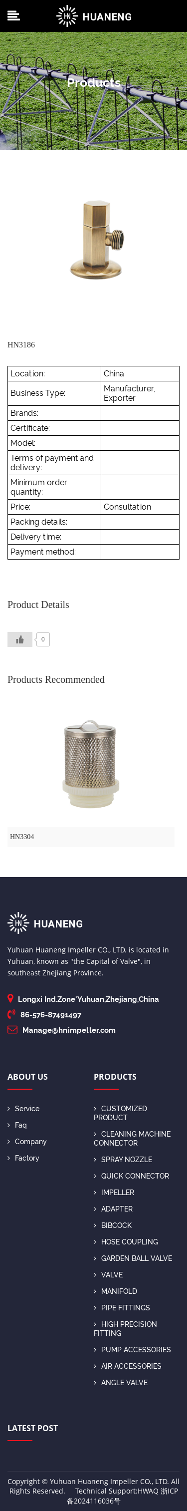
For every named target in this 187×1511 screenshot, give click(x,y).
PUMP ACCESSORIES (132, 1350)
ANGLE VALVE (121, 1383)
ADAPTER (113, 1209)
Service (23, 1109)
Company (27, 1142)
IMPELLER (114, 1193)
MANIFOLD (115, 1291)
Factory (23, 1158)
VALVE (108, 1275)
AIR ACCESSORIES (128, 1366)
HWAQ (148, 1491)
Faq (17, 1125)
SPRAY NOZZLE (123, 1160)
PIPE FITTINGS (122, 1308)
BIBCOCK (113, 1225)
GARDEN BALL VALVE (133, 1258)
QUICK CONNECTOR (131, 1176)
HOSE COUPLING (126, 1242)
